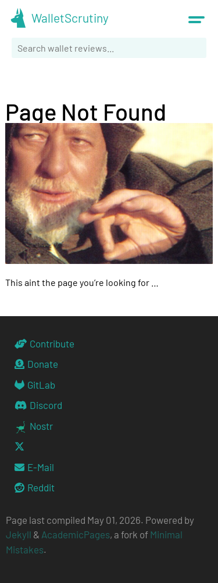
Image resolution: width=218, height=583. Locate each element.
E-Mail (34, 467)
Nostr (34, 426)
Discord (38, 405)
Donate (36, 364)
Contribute (44, 343)
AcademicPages (75, 534)
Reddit (35, 487)
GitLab (35, 384)
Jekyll (18, 534)
